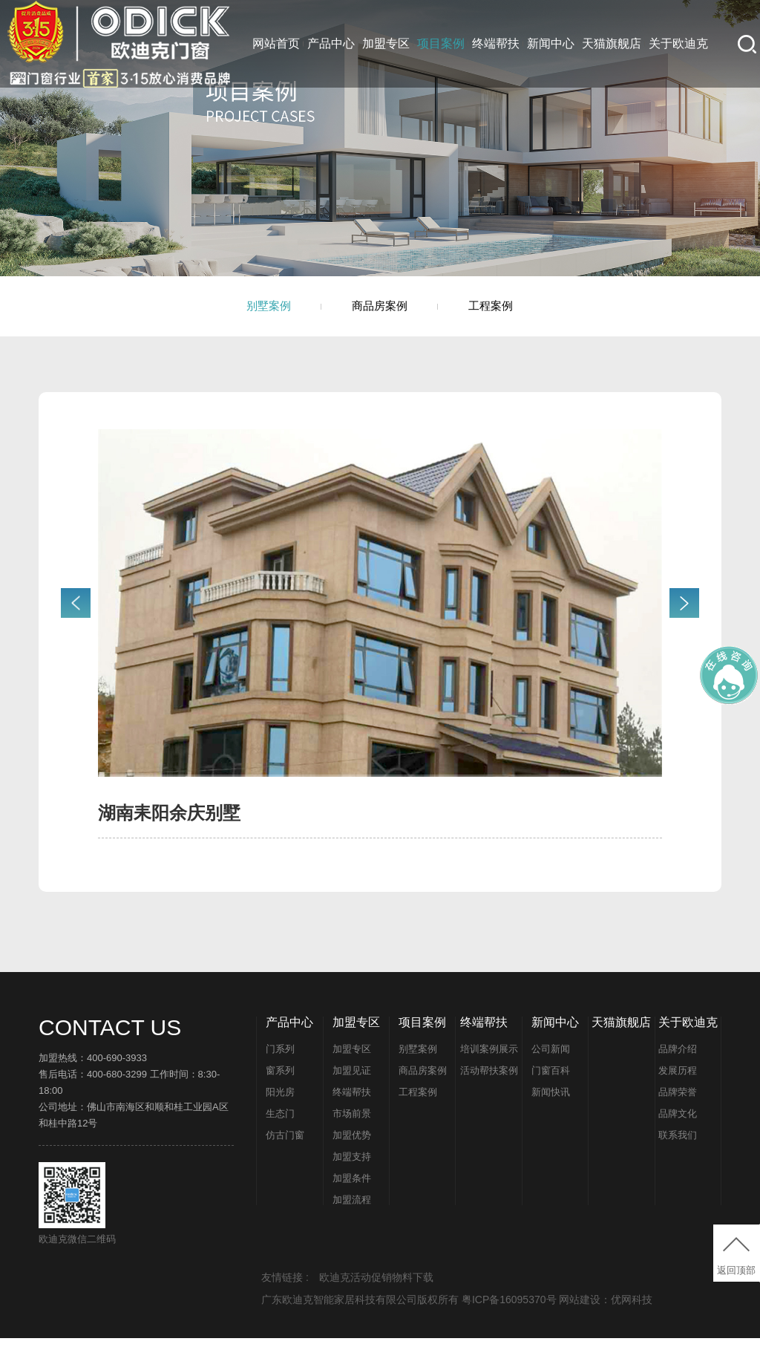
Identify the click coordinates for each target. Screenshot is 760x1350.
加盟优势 (351, 1146)
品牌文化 (677, 1125)
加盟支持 (351, 1168)
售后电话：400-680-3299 (93, 1086)
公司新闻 (550, 1060)
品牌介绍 (677, 1060)
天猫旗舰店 (611, 43)
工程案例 (510, 311)
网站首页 (276, 43)
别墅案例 (249, 311)
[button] (684, 615)
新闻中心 (550, 43)
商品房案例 (380, 311)
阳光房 (280, 1103)
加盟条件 (351, 1190)
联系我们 (677, 1146)
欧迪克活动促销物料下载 (376, 1289)
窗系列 (280, 1082)
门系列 (280, 1060)
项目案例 (441, 43)
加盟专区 (386, 43)
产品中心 (331, 43)
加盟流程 (351, 1211)
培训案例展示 (489, 1060)
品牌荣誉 (677, 1103)
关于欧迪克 (678, 43)
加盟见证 (351, 1082)
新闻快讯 (550, 1103)
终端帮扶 (496, 43)
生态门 (280, 1125)
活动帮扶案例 (489, 1082)
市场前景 (351, 1125)
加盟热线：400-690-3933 (93, 1069)
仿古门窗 (285, 1146)
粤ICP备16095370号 (511, 1311)
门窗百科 (550, 1082)
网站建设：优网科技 (605, 1311)
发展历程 (677, 1082)
